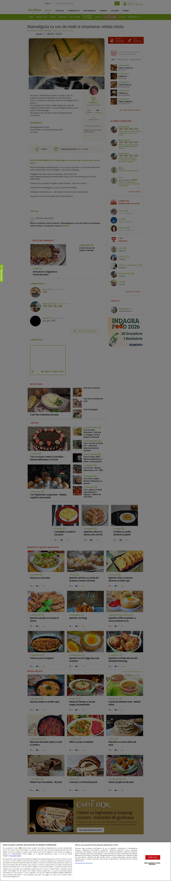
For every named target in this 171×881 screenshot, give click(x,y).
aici (38, 869)
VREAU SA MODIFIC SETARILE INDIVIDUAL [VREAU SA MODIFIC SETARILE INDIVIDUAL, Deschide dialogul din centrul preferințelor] (152, 863)
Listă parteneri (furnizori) (83, 863)
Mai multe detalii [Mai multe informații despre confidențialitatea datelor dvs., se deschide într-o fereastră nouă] (15, 856)
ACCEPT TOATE (152, 857)
